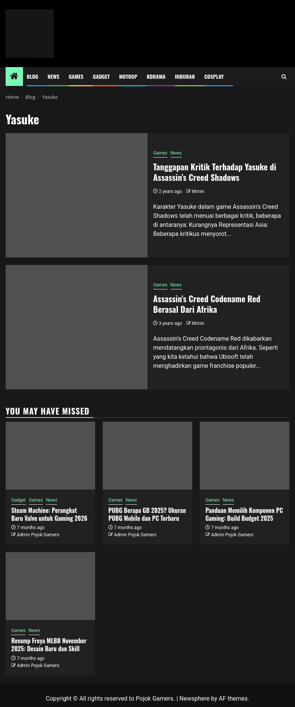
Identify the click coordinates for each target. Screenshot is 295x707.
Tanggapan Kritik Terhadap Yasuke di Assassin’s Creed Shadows (214, 172)
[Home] (14, 77)
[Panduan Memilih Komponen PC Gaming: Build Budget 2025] (244, 456)
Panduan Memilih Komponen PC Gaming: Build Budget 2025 (244, 514)
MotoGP (128, 76)
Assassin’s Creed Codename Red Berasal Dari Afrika (206, 303)
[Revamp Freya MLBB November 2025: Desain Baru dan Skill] (50, 586)
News (53, 76)
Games (76, 76)
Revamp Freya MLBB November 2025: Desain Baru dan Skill (49, 644)
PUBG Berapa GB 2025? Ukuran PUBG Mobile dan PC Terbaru (147, 514)
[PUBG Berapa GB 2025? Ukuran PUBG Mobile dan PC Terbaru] (147, 456)
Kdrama (156, 76)
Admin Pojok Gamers (38, 534)
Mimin (198, 191)
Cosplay (214, 76)
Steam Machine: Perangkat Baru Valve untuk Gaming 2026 (49, 514)
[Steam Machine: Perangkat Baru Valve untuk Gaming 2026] (50, 456)
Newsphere (194, 698)
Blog (32, 76)
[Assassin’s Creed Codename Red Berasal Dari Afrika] (77, 327)
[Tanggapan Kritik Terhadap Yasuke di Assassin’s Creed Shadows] (77, 195)
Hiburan (185, 76)
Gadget (101, 76)
